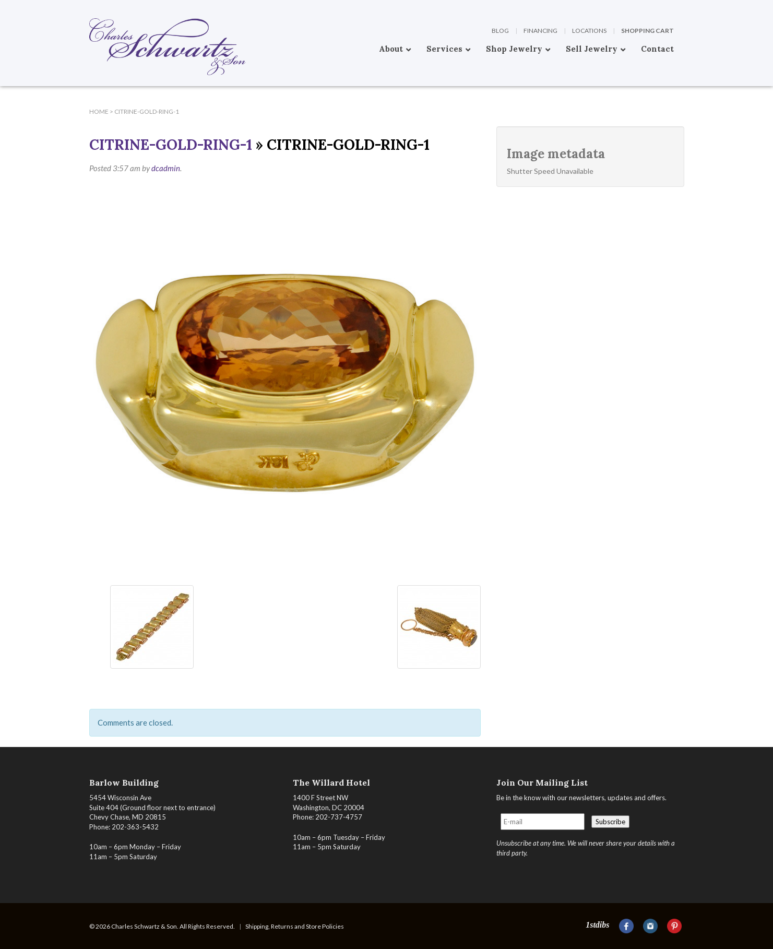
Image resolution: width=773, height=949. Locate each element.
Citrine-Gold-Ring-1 (170, 144)
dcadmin (165, 168)
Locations (589, 30)
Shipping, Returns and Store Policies (294, 926)
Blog (500, 30)
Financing (540, 30)
